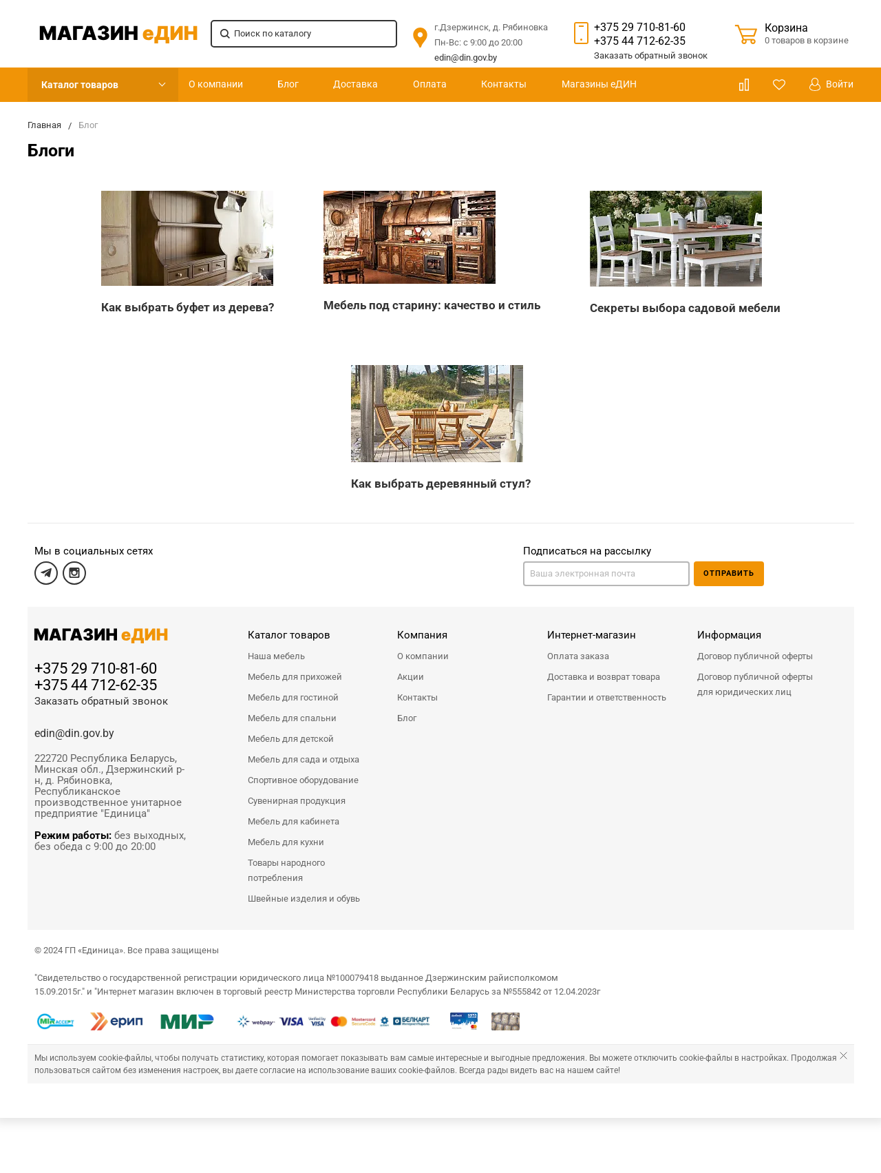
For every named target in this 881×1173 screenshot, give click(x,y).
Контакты (504, 84)
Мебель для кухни (286, 842)
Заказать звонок (651, 55)
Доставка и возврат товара (603, 677)
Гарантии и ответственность (606, 697)
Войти (831, 84)
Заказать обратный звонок (101, 701)
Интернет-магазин (591, 635)
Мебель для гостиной (293, 697)
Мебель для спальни (292, 718)
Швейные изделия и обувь (304, 898)
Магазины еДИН (599, 84)
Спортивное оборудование (303, 780)
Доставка (355, 84)
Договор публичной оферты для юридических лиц (755, 684)
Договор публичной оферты (755, 656)
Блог (288, 84)
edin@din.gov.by (465, 57)
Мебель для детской (291, 739)
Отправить (728, 573)
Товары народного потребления (286, 870)
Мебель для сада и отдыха (303, 759)
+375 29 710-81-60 (640, 27)
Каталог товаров (79, 84)
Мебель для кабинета (293, 821)
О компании (216, 84)
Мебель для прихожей (295, 677)
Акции (410, 677)
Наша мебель (276, 656)
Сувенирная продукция (297, 801)
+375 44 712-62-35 (640, 41)
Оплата (430, 84)
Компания (422, 635)
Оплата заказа (578, 656)
